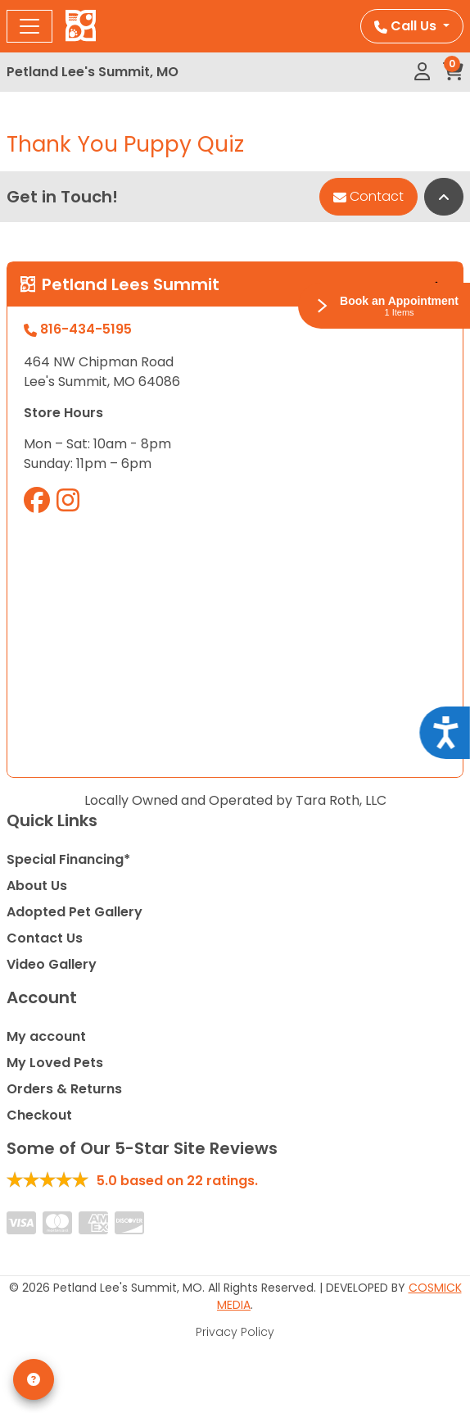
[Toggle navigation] (29, 26)
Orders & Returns (64, 1088)
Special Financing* (68, 859)
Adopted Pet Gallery (74, 911)
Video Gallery (52, 964)
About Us (37, 885)
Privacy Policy (235, 1332)
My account (46, 1036)
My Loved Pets (55, 1062)
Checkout (39, 1115)
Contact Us (45, 938)
